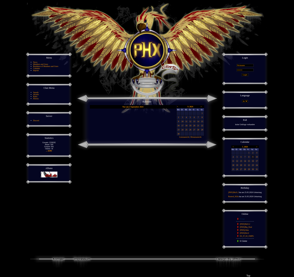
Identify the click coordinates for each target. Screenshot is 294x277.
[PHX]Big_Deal (246, 227)
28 (198, 130)
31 (257, 169)
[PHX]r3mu (244, 230)
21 (198, 126)
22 (202, 126)
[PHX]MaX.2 (233, 192)
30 (178, 134)
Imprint (36, 70)
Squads (36, 92)
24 (182, 130)
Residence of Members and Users (45, 66)
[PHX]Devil (244, 233)
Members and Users (40, 64)
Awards (36, 94)
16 (178, 126)
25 (186, 130)
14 (198, 121)
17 (182, 126)
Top (248, 275)
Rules (35, 96)
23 (178, 130)
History (36, 99)
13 (194, 121)
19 (190, 126)
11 (186, 121)
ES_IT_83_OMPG (247, 236)
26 (190, 130)
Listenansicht (184, 137)
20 (194, 126)
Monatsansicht (195, 137)
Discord (36, 120)
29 (202, 130)
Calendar (36, 68)
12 (190, 121)
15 (202, 121)
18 (186, 126)
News (35, 62)
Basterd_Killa (233, 196)
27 (194, 130)
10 (182, 121)
